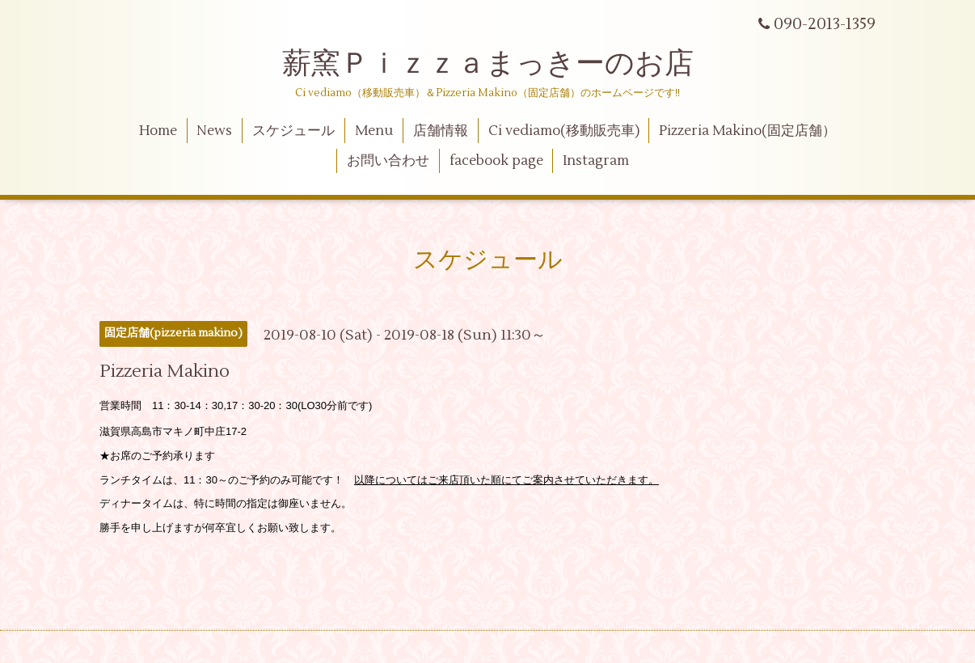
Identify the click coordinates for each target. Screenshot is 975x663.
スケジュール (293, 131)
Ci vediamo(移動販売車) (563, 131)
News (214, 131)
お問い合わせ (388, 161)
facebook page (496, 161)
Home (158, 131)
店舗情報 (440, 131)
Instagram (596, 161)
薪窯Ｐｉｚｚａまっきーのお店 (502, 63)
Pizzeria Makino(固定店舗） (747, 131)
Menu (374, 131)
